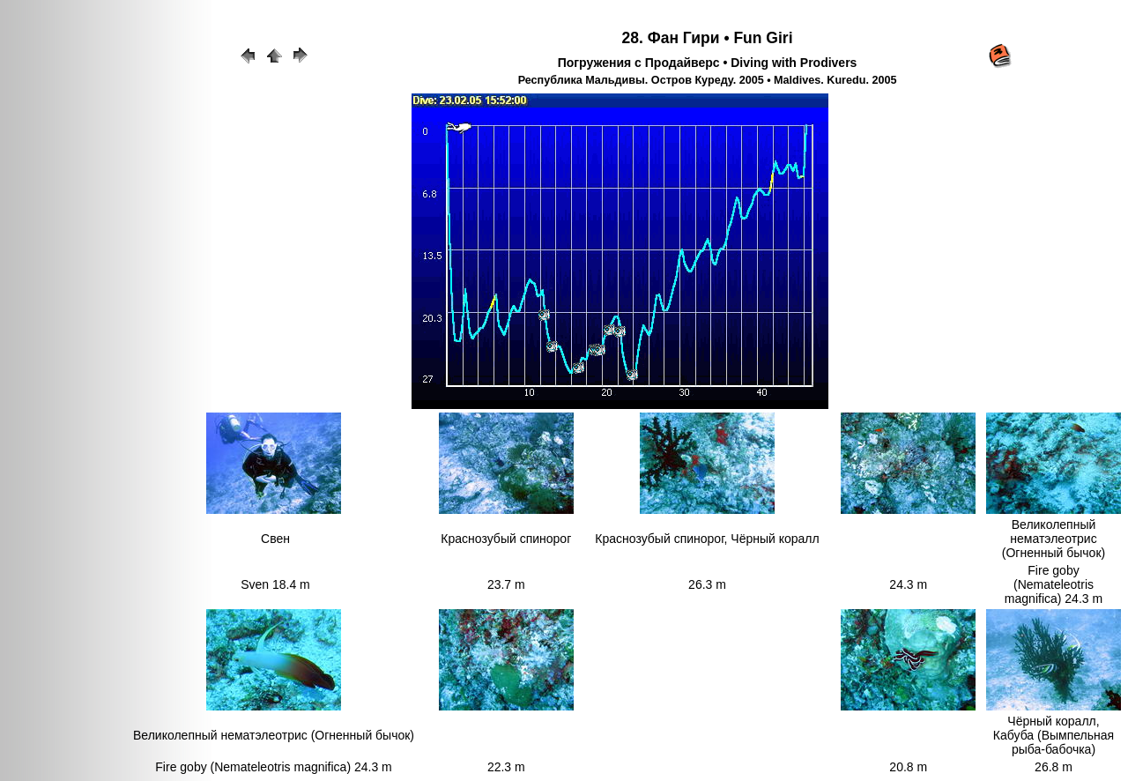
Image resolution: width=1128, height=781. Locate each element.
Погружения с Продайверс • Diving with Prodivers (707, 63)
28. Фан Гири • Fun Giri (707, 38)
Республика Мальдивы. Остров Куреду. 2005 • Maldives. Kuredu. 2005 (707, 80)
